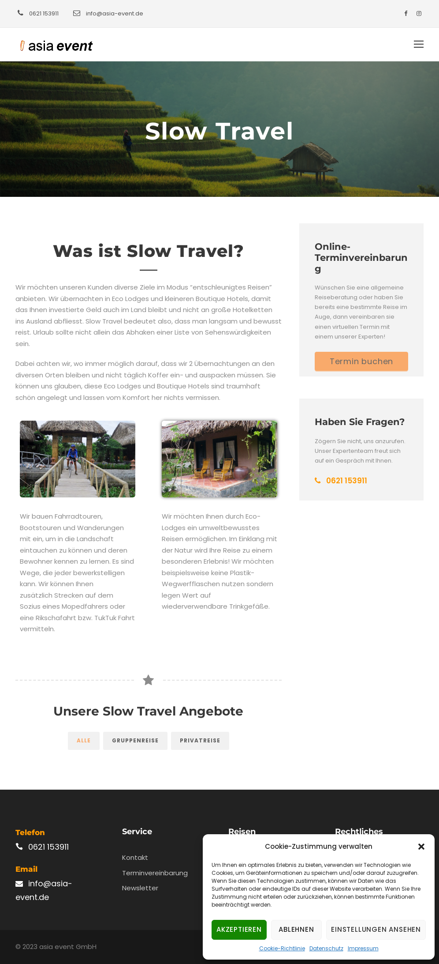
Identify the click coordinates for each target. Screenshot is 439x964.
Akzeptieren (239, 929)
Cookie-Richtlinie (282, 948)
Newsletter (140, 887)
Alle (84, 740)
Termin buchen (361, 361)
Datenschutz (326, 948)
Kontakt (135, 857)
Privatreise (200, 740)
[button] (421, 846)
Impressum (363, 948)
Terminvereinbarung (155, 872)
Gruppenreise (135, 740)
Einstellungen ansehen (376, 929)
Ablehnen (296, 929)
